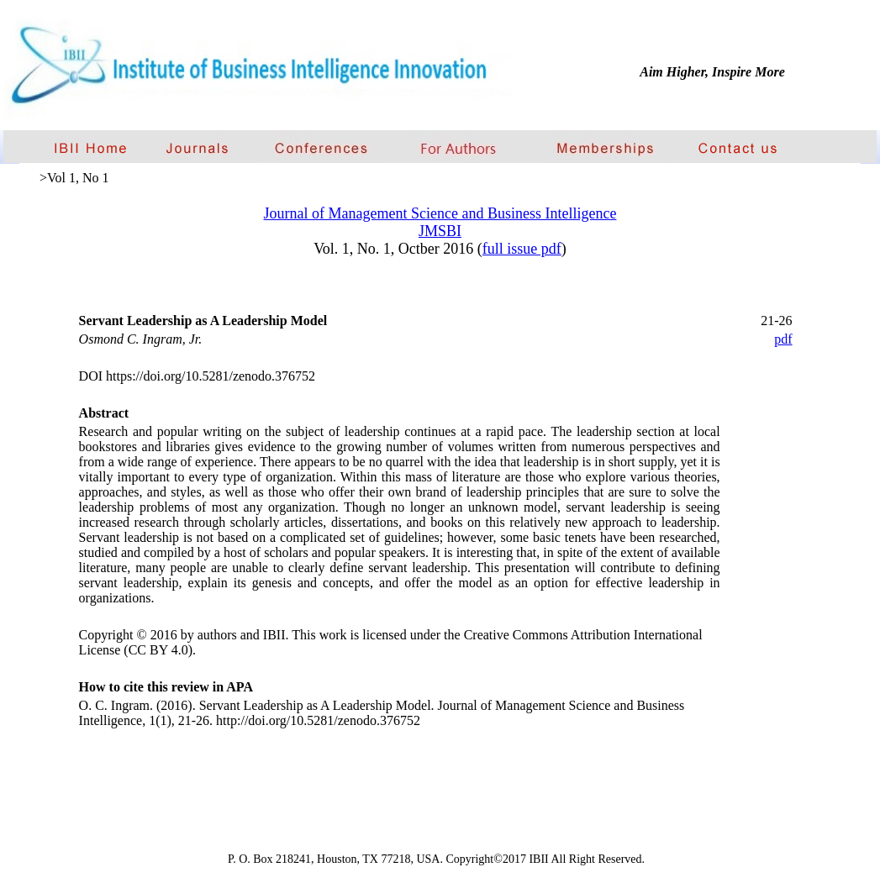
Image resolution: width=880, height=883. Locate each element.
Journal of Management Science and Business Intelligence (440, 213)
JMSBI (440, 231)
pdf (783, 339)
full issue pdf (521, 248)
